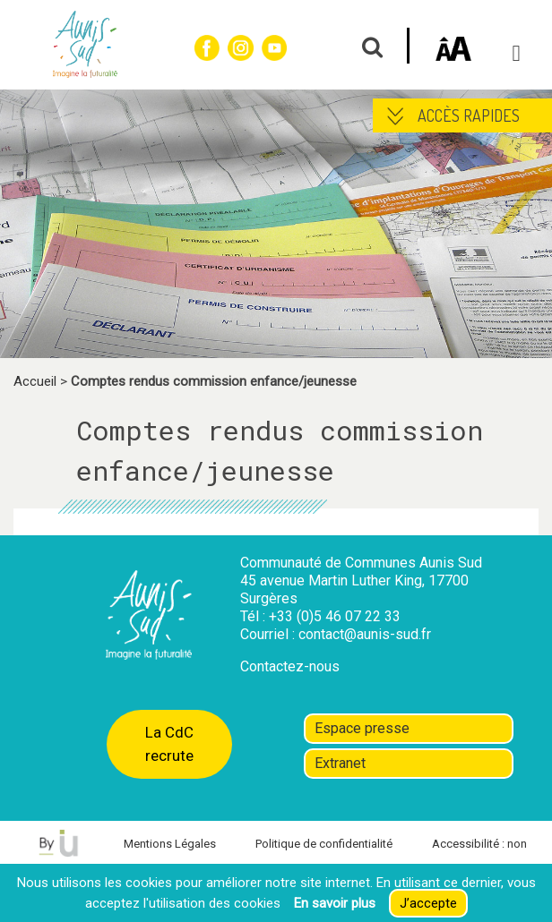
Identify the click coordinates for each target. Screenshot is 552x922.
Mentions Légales (170, 843)
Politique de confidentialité (323, 843)
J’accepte (428, 903)
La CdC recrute (169, 743)
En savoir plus (334, 903)
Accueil (34, 381)
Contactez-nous (290, 666)
